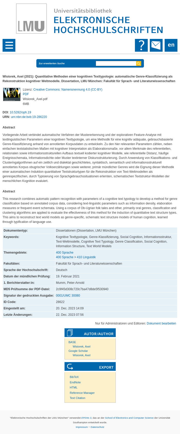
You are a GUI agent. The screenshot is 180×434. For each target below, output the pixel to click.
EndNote (75, 382)
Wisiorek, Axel (81, 346)
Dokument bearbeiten (161, 323)
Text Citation (78, 397)
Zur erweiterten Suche (52, 63)
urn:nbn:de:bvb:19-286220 (29, 117)
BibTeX (74, 376)
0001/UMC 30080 (68, 295)
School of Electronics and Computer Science (129, 417)
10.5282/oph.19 (20, 112)
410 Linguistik (86, 257)
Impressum (82, 427)
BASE (72, 342)
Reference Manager (82, 392)
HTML (74, 387)
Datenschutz (97, 427)
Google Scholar (78, 350)
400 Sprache (64, 252)
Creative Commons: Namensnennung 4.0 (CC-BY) (67, 89)
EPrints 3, (86, 417)
